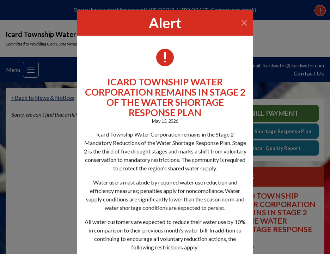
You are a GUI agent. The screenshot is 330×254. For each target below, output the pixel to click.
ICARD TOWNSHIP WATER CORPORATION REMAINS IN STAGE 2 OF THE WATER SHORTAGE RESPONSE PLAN (165, 97)
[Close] (244, 23)
